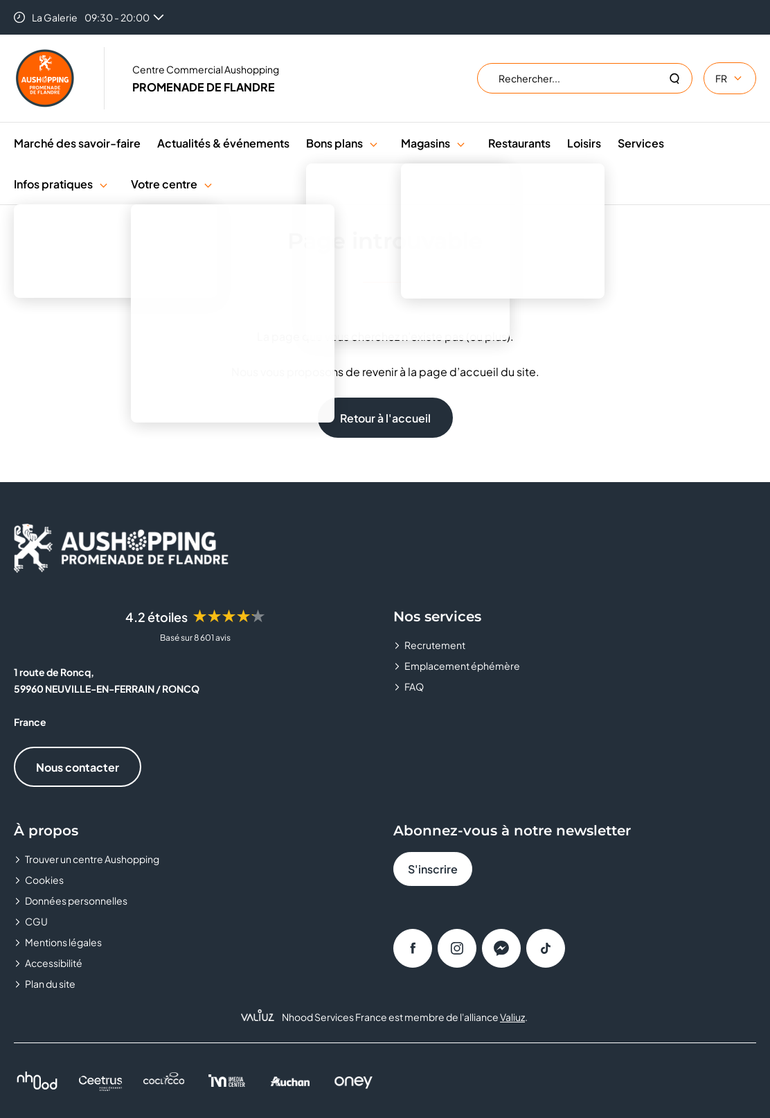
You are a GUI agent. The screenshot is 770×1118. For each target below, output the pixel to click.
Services (641, 143)
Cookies (44, 879)
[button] (373, 143)
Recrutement (434, 645)
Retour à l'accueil (385, 418)
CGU (36, 921)
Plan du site (50, 983)
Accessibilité (53, 963)
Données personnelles (76, 900)
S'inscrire (433, 869)
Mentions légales (63, 942)
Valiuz (512, 1017)
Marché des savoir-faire (77, 143)
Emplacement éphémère (462, 665)
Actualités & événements (223, 143)
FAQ (414, 686)
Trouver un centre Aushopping (92, 859)
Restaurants (519, 143)
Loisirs (584, 143)
